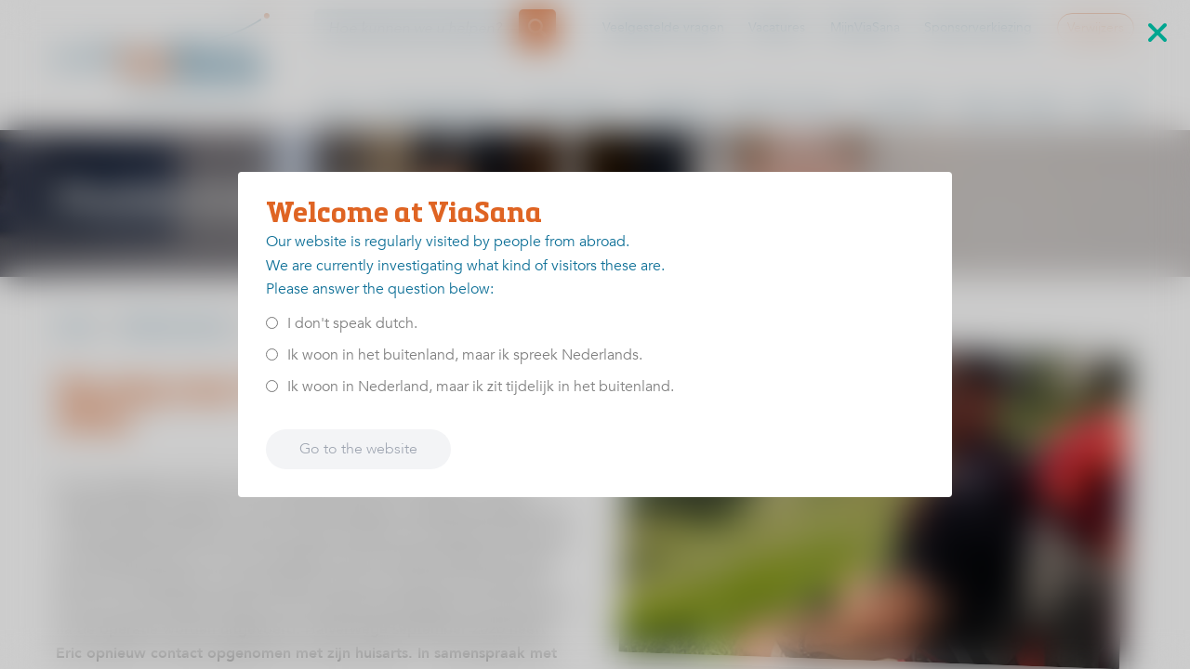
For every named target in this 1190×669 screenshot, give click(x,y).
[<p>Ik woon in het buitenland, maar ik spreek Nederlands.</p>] (272, 354)
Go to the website (358, 449)
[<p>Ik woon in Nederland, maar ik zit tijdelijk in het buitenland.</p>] (272, 386)
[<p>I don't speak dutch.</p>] (272, 323)
